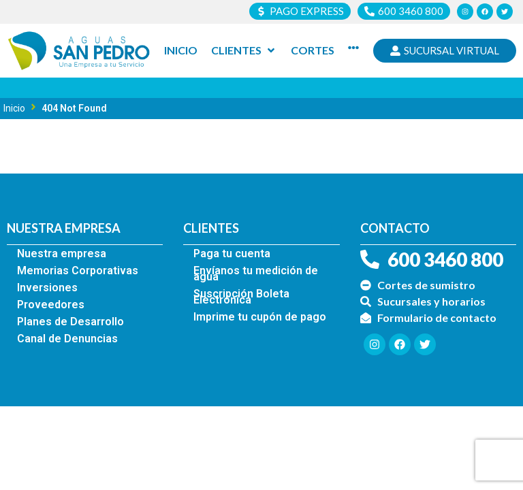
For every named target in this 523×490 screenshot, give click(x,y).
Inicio (14, 108)
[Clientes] (244, 50)
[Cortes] (312, 50)
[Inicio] (180, 50)
